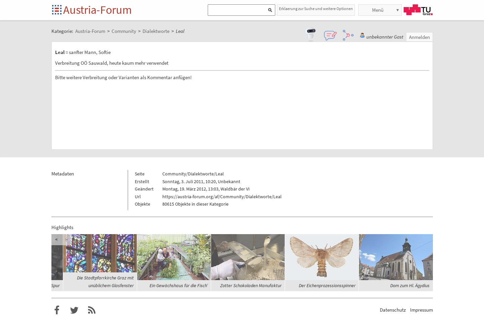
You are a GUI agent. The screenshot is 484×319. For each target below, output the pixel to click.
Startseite (57, 10)
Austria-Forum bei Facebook (56, 310)
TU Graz (418, 9)
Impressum (421, 310)
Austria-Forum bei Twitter (74, 310)
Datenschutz (393, 310)
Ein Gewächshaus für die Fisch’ (179, 285)
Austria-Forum (97, 10)
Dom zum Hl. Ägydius (410, 285)
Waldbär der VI (235, 189)
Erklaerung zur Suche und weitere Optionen (316, 8)
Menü (378, 10)
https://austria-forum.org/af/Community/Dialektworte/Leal (222, 197)
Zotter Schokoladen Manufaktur (251, 285)
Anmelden (419, 37)
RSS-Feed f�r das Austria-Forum (91, 310)
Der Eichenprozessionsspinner (327, 285)
